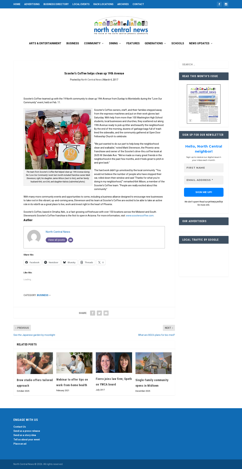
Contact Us (19, 426)
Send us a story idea (24, 435)
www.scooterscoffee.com (140, 215)
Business (72, 43)
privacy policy (215, 201)
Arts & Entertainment (45, 43)
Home (16, 4)
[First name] (204, 167)
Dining (113, 43)
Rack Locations (103, 4)
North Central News (91, 79)
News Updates (199, 43)
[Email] (70, 239)
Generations (154, 43)
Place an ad (19, 443)
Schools (177, 43)
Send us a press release (26, 431)
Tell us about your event (26, 439)
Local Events (81, 4)
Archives (123, 4)
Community (92, 43)
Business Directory (56, 4)
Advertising (32, 4)
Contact (138, 4)
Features (133, 43)
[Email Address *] (204, 180)
